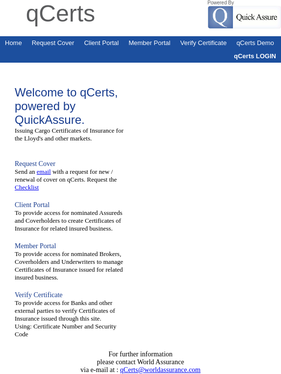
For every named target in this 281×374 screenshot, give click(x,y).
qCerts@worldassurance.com (160, 370)
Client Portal (101, 43)
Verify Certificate (203, 43)
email (44, 171)
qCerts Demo (255, 43)
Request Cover (53, 43)
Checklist (27, 187)
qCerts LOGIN (255, 56)
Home (13, 43)
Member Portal (149, 43)
